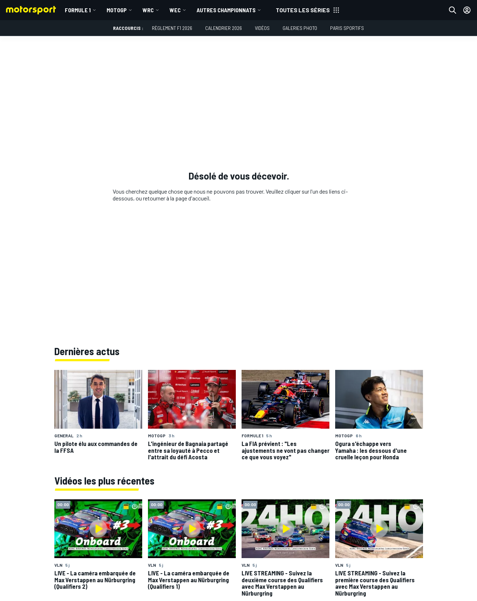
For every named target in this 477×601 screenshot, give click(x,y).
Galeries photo (300, 28)
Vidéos (262, 28)
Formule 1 (78, 9)
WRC (148, 9)
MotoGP (117, 9)
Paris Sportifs (347, 28)
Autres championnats (226, 9)
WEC (175, 9)
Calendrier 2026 (223, 28)
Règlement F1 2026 (172, 28)
